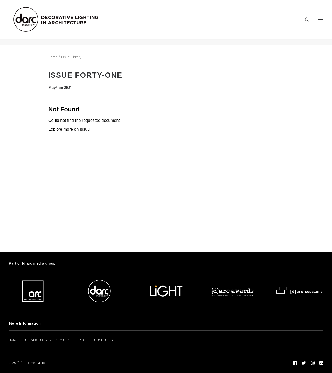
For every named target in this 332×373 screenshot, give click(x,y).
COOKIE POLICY (102, 340)
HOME (13, 340)
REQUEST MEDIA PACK (36, 340)
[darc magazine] (62, 22)
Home (52, 57)
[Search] (304, 22)
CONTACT (81, 340)
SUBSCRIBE (63, 340)
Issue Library (71, 57)
